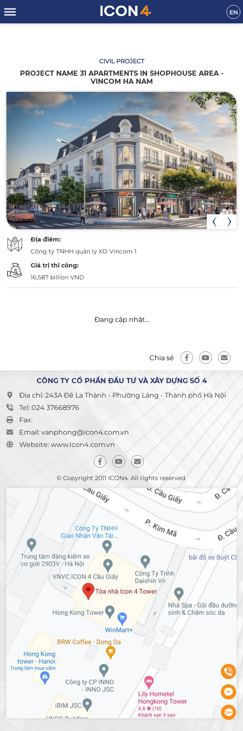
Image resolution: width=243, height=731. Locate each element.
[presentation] (214, 221)
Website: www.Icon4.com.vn (67, 445)
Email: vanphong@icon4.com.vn (74, 432)
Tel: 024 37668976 (49, 408)
